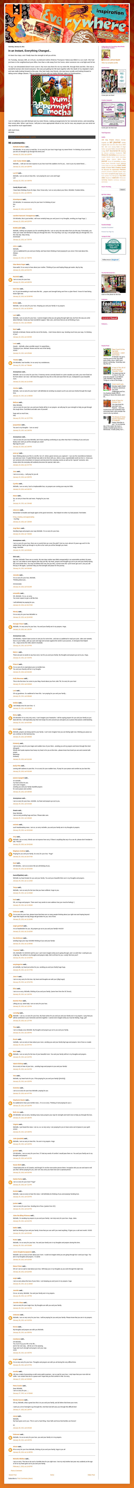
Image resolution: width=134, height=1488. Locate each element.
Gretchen (16, 1088)
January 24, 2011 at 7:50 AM (22, 534)
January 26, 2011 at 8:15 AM (22, 1259)
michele (16, 824)
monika (15, 1371)
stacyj (15, 1416)
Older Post (91, 1475)
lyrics (115, 165)
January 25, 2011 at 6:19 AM (22, 684)
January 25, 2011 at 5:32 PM (22, 1105)
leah (14, 899)
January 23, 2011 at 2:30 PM (22, 430)
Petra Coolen (17, 1386)
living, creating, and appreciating (23, 517)
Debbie (15, 703)
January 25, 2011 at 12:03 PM (23, 958)
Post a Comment (16, 1470)
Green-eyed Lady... (118, 384)
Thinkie (15, 360)
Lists (112, 165)
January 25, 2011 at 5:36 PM (22, 1118)
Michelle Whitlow (19, 1459)
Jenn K (15, 976)
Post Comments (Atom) (25, 1478)
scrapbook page (113, 173)
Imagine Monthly (106, 157)
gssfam (15, 1151)
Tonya (15, 887)
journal (104, 161)
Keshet (15, 1191)
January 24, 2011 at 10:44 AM (22, 617)
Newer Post (12, 1475)
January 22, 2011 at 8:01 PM (22, 270)
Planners (123, 169)
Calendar (123, 149)
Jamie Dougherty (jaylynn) (22, 1252)
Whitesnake (123, 177)
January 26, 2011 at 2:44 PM (22, 1308)
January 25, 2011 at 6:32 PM (22, 1172)
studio (120, 173)
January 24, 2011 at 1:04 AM (22, 503)
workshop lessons (107, 180)
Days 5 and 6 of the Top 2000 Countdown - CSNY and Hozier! (118, 352)
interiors (114, 159)
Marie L (15, 652)
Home (52, 1475)
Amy (14, 837)
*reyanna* (16, 950)
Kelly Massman (18, 678)
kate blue (16, 289)
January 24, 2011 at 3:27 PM (22, 645)
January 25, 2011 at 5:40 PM (22, 1144)
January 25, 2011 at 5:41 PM (22, 1158)
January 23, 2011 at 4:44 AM (22, 337)
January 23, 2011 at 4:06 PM (22, 477)
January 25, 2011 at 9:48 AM (22, 818)
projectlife (115, 171)
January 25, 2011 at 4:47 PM (22, 1093)
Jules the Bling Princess (21, 1215)
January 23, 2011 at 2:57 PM (22, 465)
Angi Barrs (17, 528)
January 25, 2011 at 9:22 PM (22, 1209)
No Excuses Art (106, 169)
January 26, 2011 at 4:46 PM (22, 1353)
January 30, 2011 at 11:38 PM (23, 1452)
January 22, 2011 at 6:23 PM (22, 221)
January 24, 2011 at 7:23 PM (22, 658)
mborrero (16, 510)
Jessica (15, 388)
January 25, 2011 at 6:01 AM (22, 672)
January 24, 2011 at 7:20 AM (22, 522)
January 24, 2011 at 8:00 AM (22, 550)
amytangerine (18, 964)
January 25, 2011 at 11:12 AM (22, 881)
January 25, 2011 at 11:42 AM (22, 931)
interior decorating (121, 157)
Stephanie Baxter (19, 1100)
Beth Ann (16, 1112)
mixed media (121, 165)
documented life (115, 151)
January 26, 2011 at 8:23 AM (22, 1272)
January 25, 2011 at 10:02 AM (22, 830)
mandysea (16, 1339)
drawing (123, 151)
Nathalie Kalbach (19, 147)
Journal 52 (110, 161)
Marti (15, 1051)
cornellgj (16, 1013)
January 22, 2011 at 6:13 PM (22, 209)
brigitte (15, 1359)
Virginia (15, 1124)
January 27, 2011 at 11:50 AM (22, 1393)
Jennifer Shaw (18, 1302)
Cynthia (15, 483)
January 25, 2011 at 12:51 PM (23, 982)
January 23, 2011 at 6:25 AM (22, 353)
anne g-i (16, 453)
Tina (14, 1027)
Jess (14, 471)
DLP (107, 151)
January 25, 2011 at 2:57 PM (22, 1045)
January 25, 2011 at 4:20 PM (22, 1081)
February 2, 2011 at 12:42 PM (22, 1466)
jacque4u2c (17, 425)
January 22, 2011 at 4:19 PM (22, 154)
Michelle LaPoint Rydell (112, 60)
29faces (117, 140)
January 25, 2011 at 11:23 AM (22, 893)
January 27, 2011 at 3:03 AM (22, 1379)
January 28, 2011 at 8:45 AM (22, 1428)
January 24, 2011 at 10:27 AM (22, 605)
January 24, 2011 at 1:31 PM (22, 629)
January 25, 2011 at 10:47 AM (22, 856)
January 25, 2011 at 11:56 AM (22, 943)
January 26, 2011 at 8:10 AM (22, 1245)
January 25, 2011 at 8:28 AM (22, 708)
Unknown (16, 911)
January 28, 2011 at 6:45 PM (22, 1440)
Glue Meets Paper (19, 264)
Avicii (111, 144)
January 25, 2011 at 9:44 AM (22, 804)
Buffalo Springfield (106, 149)
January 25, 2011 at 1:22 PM (22, 1006)
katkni (15, 1227)
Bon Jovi (104, 147)
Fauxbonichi (119, 153)
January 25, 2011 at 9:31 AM (22, 771)
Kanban (118, 163)
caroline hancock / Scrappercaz (24, 215)
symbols (107, 175)
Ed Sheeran (105, 153)
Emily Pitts (17, 766)
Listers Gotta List (106, 165)
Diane (15, 496)
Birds (114, 144)
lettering (123, 163)
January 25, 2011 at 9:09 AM (22, 737)
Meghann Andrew (19, 851)
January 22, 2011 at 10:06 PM (23, 296)
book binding (112, 146)
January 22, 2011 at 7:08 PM (22, 258)
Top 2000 (123, 175)
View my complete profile (110, 63)
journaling (117, 161)
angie (15, 1278)
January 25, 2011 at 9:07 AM (22, 722)
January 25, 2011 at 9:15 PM (22, 1197)
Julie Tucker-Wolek (19, 161)
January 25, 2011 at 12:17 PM (23, 970)
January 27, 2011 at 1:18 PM (22, 1409)
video (103, 178)
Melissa (15, 402)
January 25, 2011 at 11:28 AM (22, 905)
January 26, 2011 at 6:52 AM (22, 1233)
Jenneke (16, 575)
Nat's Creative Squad (119, 167)
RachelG (16, 276)
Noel (14, 863)
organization (115, 169)
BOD (124, 144)
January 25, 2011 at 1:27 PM (22, 1020)
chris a (15, 246)
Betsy (15, 715)
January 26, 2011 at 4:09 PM (22, 1332)
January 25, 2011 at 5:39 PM (22, 1132)
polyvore (104, 171)
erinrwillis (16, 593)
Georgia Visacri (18, 624)
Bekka (15, 303)
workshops (116, 180)
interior (113, 157)
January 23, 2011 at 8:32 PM (22, 489)
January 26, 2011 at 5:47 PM (22, 1365)
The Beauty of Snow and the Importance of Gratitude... (118, 418)
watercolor (115, 178)
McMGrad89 (17, 228)
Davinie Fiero (17, 1001)
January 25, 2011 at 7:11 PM (22, 1184)
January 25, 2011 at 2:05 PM (22, 1033)
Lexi (14, 690)
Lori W (15, 173)
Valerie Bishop (18, 1063)
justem (15, 1203)
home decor (122, 155)
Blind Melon (119, 144)
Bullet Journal (116, 149)
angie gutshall (18, 926)
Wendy (15, 611)
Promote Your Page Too (108, 231)
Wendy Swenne (18, 1400)
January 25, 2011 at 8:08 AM (22, 696)
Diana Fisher (17, 1266)
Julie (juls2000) (18, 1138)
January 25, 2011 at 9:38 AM (22, 792)
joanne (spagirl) (18, 778)
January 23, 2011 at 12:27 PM (23, 418)
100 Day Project (108, 140)
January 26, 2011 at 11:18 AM (22, 1284)
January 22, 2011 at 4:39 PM (22, 181)
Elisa (15, 988)
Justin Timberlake (110, 163)
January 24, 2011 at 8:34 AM (22, 568)
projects (120, 171)
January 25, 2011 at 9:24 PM (22, 1221)
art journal (115, 142)
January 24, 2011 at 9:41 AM (22, 587)
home (117, 155)
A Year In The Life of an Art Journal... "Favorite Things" (118, 369)
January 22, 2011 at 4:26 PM (22, 166)
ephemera (112, 153)
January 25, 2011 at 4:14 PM (22, 1069)
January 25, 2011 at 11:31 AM (22, 919)
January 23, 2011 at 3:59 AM (22, 323)
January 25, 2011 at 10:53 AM (22, 869)
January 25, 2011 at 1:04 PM (22, 994)
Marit (15, 329)
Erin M (15, 729)
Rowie (15, 1039)
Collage (104, 151)
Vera (14, 1076)
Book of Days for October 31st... (117, 401)
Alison (15, 1446)
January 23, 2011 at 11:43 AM (22, 381)
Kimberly (16, 743)
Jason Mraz (122, 159)
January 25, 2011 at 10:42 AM (22, 844)
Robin (15, 1240)
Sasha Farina (17, 1179)
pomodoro (109, 171)
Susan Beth (17, 1165)
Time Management (114, 175)
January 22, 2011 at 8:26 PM (22, 282)
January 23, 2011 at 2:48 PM (22, 446)
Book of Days (121, 147)
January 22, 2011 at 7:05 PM (22, 239)
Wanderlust (109, 177)
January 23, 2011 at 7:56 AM (22, 365)
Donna (15, 1327)
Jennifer (16, 1290)
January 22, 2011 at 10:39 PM (23, 308)
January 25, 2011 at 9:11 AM (22, 759)
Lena (15, 343)
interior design (106, 159)
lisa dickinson (18, 938)
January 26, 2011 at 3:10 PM (22, 1320)
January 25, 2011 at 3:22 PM (22, 1057)
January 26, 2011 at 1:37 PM (22, 1296)
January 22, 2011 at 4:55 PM (22, 193)
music (103, 167)
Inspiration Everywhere (107, 227)
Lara (14, 315)
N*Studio (108, 167)
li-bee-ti (15, 664)
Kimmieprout (17, 199)
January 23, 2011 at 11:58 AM (22, 396)
